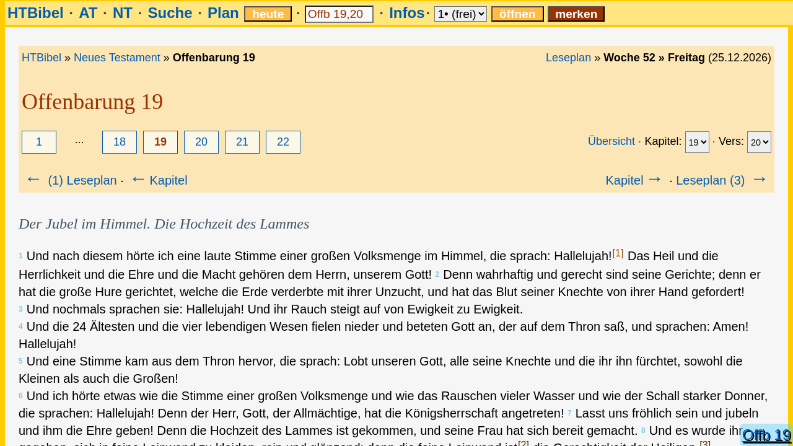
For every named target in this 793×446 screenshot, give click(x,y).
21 (242, 142)
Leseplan (568, 57)
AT (88, 12)
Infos (406, 12)
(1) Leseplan (69, 180)
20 (201, 142)
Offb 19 (766, 434)
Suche (169, 12)
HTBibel (35, 12)
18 (119, 142)
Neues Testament (117, 57)
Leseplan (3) (723, 180)
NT (123, 12)
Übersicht (611, 141)
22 (283, 142)
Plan (223, 12)
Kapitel (157, 180)
